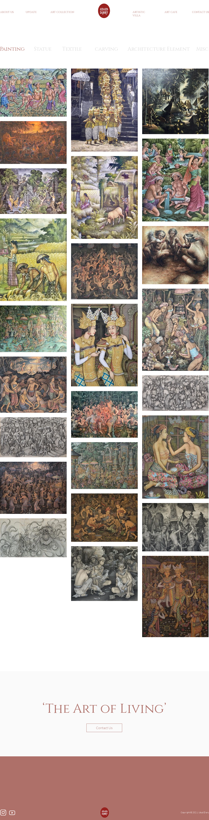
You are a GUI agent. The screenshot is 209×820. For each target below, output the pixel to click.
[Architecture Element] (159, 49)
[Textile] (72, 49)
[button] (104, 728)
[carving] (106, 49)
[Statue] (43, 49)
